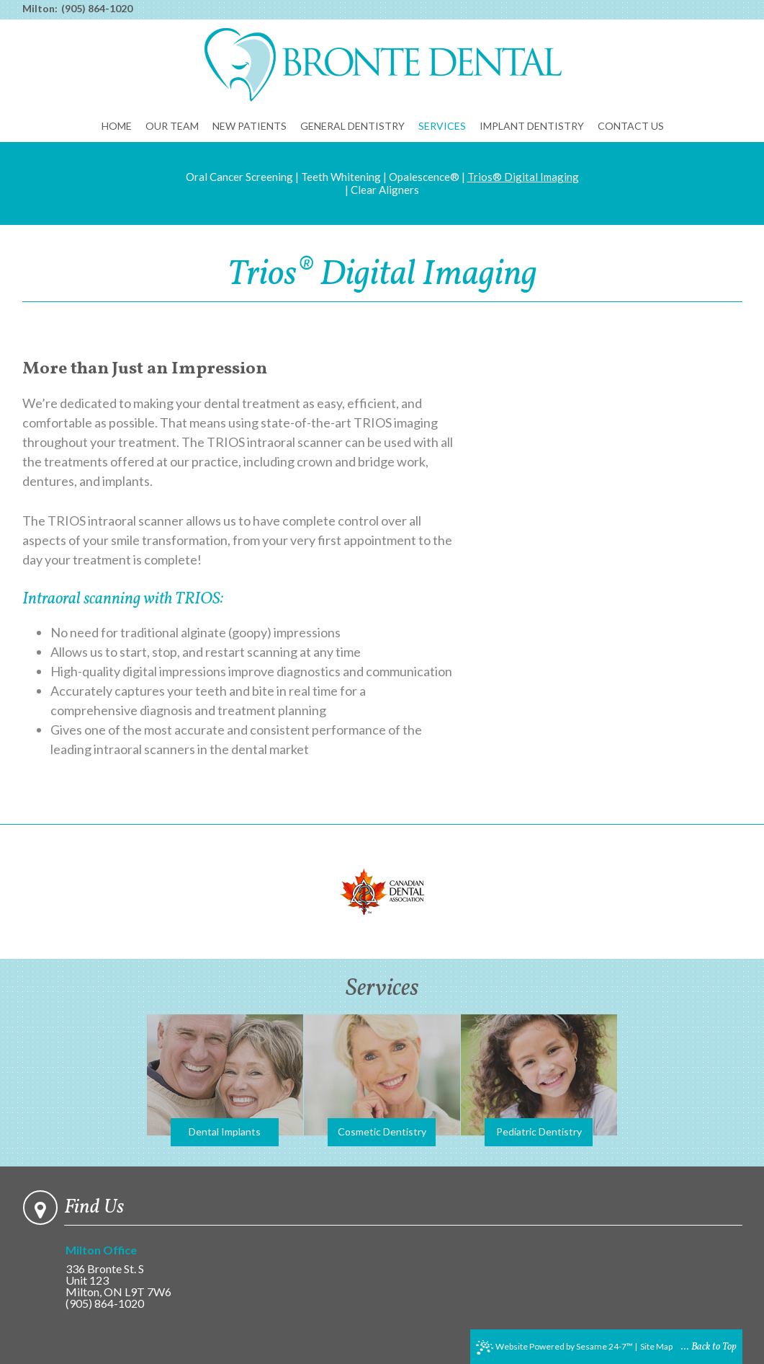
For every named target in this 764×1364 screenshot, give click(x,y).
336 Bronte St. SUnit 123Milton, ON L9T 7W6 (133, 1271)
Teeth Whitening (341, 176)
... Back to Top (709, 1347)
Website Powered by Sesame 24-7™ (554, 1347)
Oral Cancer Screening (239, 176)
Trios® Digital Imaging (523, 176)
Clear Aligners (385, 189)
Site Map (656, 1346)
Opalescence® (424, 176)
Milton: (40, 9)
